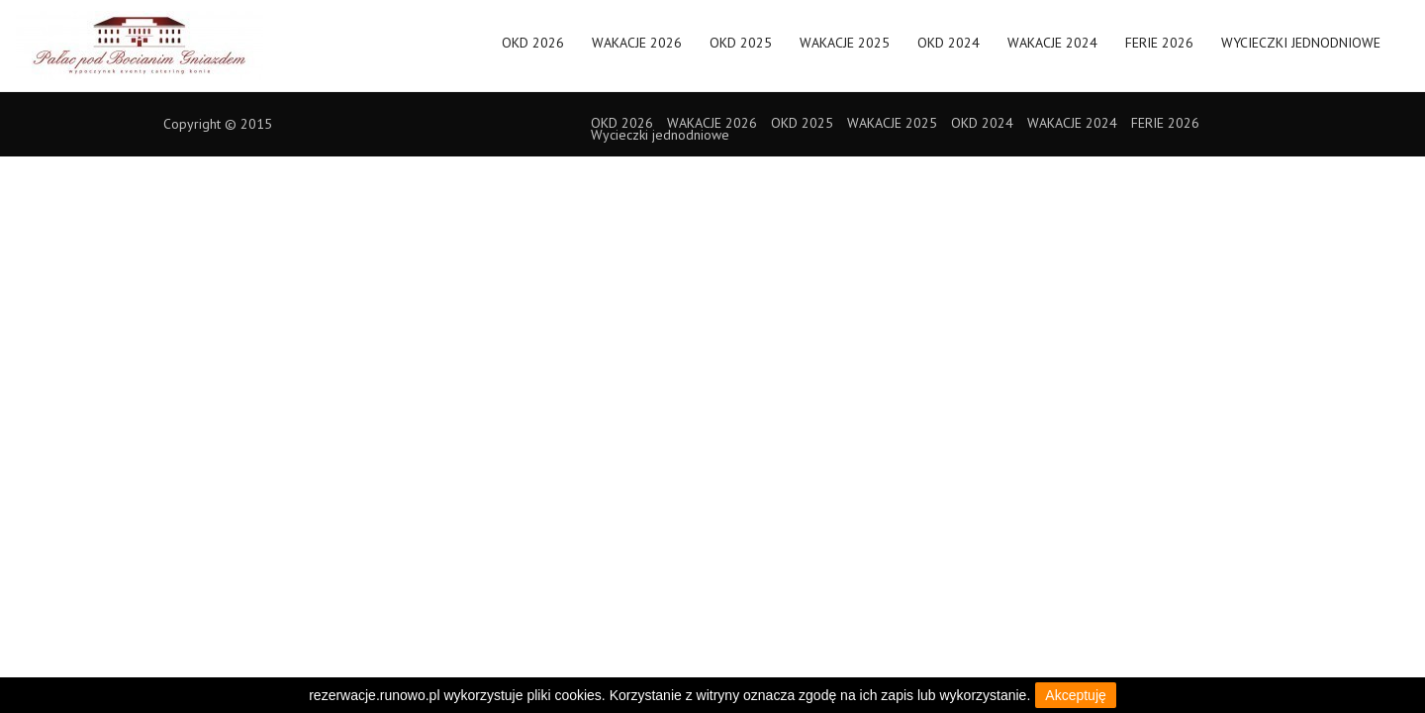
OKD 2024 (948, 50)
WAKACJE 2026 (637, 50)
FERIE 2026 (1159, 50)
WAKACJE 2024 (1052, 50)
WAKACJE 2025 (845, 50)
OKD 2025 (741, 50)
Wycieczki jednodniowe (1300, 50)
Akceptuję (1075, 695)
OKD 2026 (533, 50)
